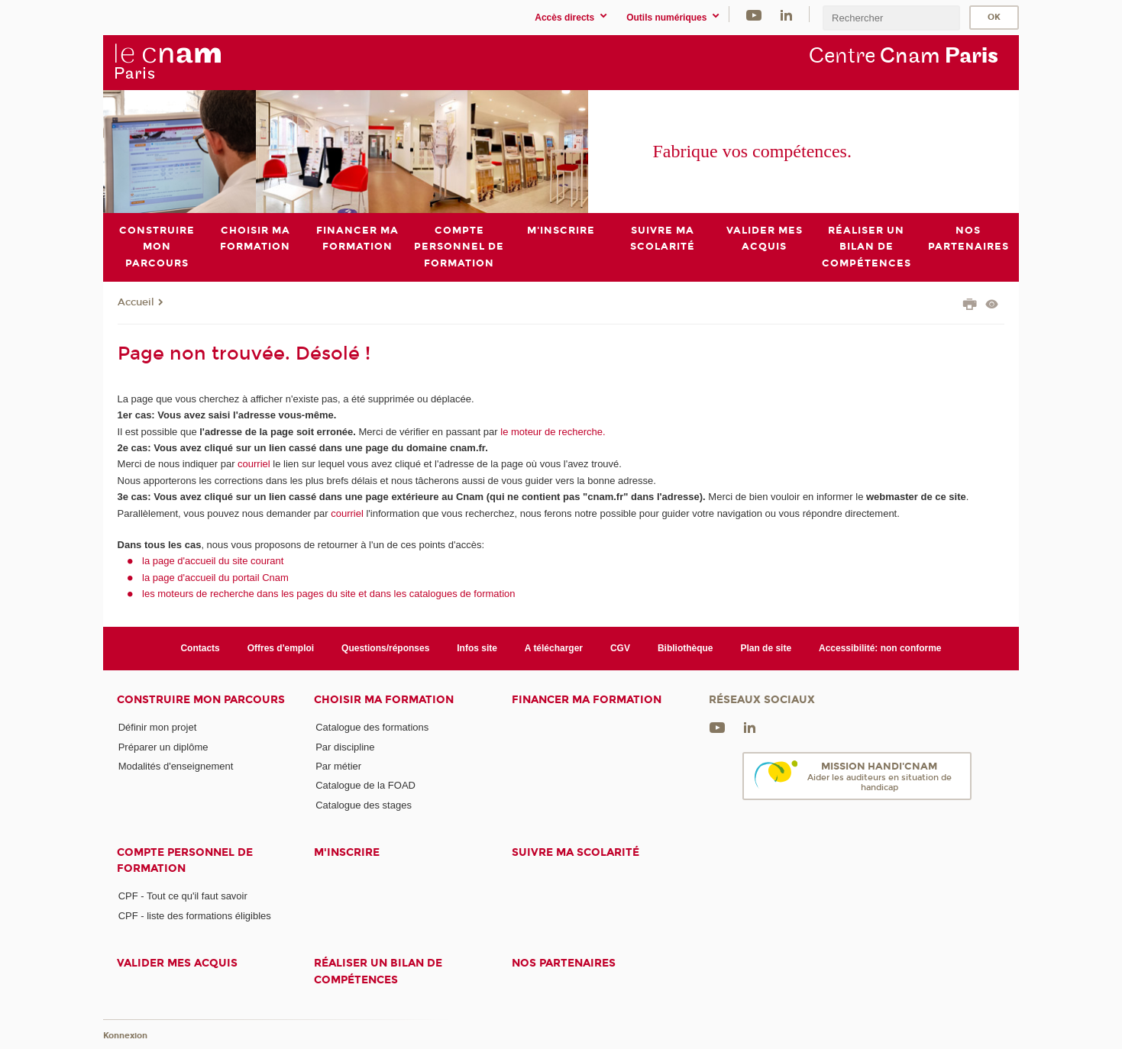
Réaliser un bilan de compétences (378, 971)
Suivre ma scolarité (575, 852)
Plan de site (765, 648)
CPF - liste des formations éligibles (194, 915)
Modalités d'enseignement (176, 766)
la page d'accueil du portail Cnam (215, 577)
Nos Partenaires (564, 963)
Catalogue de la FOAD (365, 785)
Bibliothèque (685, 648)
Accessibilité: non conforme (880, 648)
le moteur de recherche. (552, 431)
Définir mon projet (157, 727)
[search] (891, 18)
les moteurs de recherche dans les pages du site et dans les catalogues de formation (329, 593)
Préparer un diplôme (163, 746)
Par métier (338, 766)
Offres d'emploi (280, 648)
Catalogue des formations (371, 727)
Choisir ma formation (384, 699)
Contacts (199, 648)
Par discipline (344, 746)
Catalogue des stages (363, 804)
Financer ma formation (586, 699)
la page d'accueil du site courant (212, 560)
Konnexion (125, 1036)
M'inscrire (347, 852)
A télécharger (554, 648)
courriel (254, 464)
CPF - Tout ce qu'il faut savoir (182, 896)
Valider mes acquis (177, 963)
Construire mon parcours (201, 699)
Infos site (477, 648)
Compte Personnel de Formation (185, 860)
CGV (620, 648)
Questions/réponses (385, 648)
